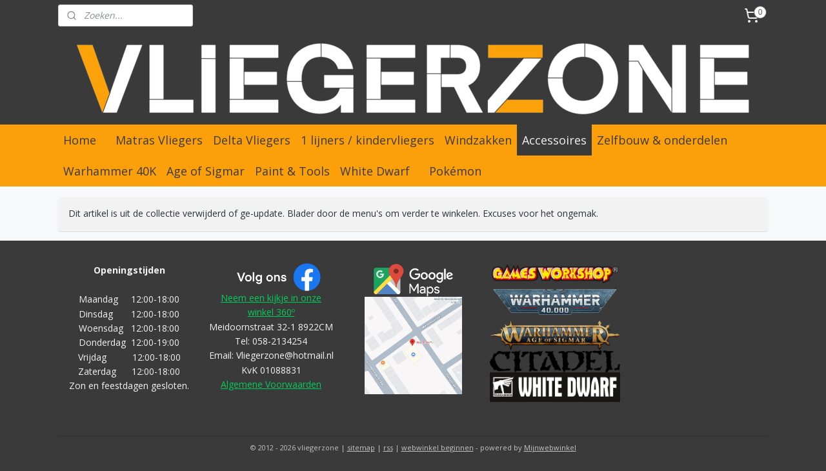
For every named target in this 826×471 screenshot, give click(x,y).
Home (79, 140)
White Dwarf (375, 171)
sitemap (361, 447)
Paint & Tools (292, 171)
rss (388, 447)
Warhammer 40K (109, 171)
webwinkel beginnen (437, 447)
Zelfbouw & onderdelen (662, 140)
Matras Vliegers (159, 140)
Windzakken (478, 140)
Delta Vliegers (251, 140)
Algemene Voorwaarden (271, 384)
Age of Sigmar (205, 171)
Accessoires (554, 140)
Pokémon (455, 171)
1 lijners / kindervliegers (367, 140)
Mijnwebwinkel (550, 447)
